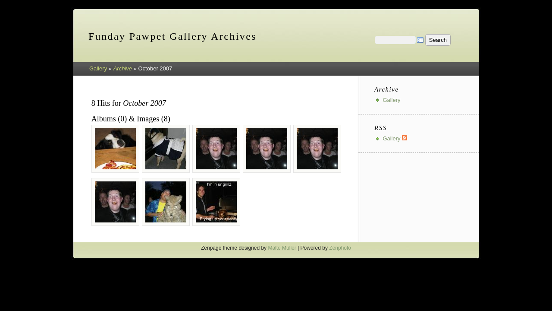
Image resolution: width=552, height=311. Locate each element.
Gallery (98, 68)
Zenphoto (340, 248)
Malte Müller (282, 248)
